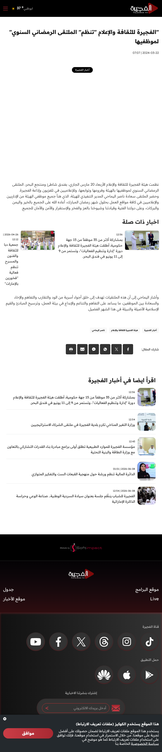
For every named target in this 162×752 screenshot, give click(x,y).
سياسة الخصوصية (145, 743)
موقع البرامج (147, 590)
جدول (8, 590)
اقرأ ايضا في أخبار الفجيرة (122, 381)
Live (154, 600)
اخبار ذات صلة (140, 221)
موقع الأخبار (14, 600)
